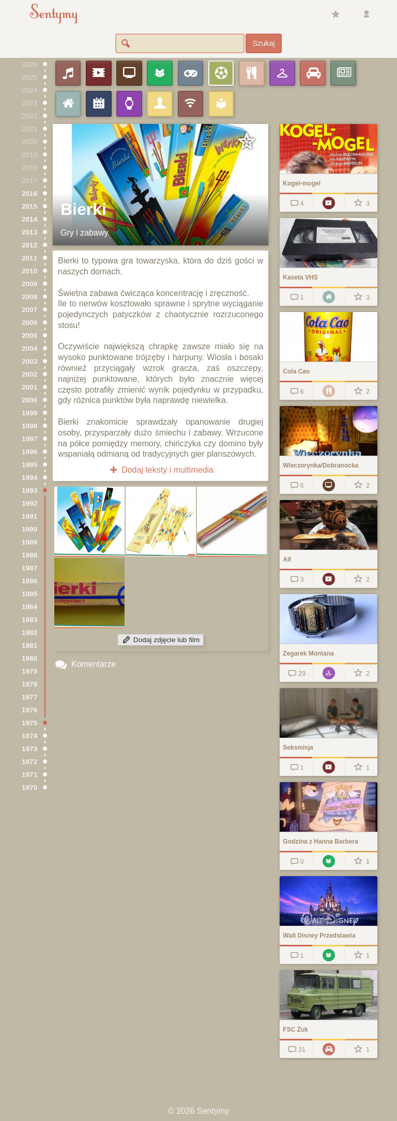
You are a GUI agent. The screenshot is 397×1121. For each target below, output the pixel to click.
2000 (29, 400)
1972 (29, 762)
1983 (29, 620)
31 (296, 1049)
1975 (29, 723)
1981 (29, 645)
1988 (29, 555)
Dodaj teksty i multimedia (160, 469)
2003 (29, 361)
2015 (29, 206)
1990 (29, 529)
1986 (29, 581)
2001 (29, 387)
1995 (29, 465)
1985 (29, 594)
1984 (29, 607)
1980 (29, 658)
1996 (29, 452)
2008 (29, 297)
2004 (29, 348)
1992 (29, 503)
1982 (29, 632)
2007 (29, 310)
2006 (29, 322)
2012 (29, 245)
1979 (29, 671)
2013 (29, 232)
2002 (29, 374)
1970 (29, 787)
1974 (29, 736)
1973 (29, 749)
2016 (29, 193)
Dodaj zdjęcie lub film (160, 640)
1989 (29, 542)
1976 (29, 710)
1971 (29, 775)
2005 (29, 335)
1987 (29, 568)
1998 (29, 426)
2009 (29, 284)
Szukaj (263, 43)
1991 (29, 516)
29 (296, 673)
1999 (29, 413)
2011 (29, 258)
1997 (29, 439)
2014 (29, 219)
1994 (29, 477)
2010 (29, 271)
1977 (29, 697)
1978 (29, 684)
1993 (29, 490)
